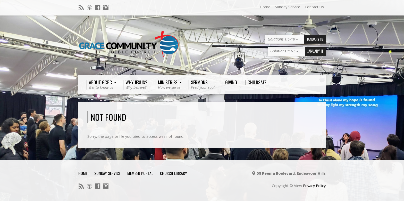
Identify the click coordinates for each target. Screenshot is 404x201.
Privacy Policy (314, 185)
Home (265, 6)
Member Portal (140, 173)
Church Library (173, 173)
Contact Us (314, 6)
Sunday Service (287, 6)
